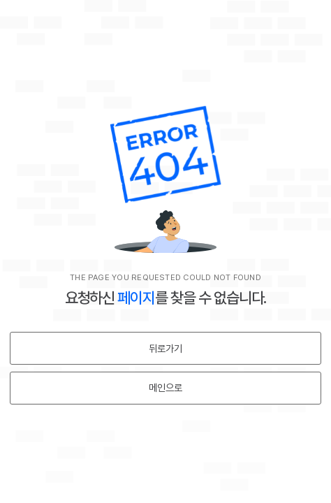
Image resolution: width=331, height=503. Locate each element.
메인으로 (165, 387)
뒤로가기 (165, 348)
